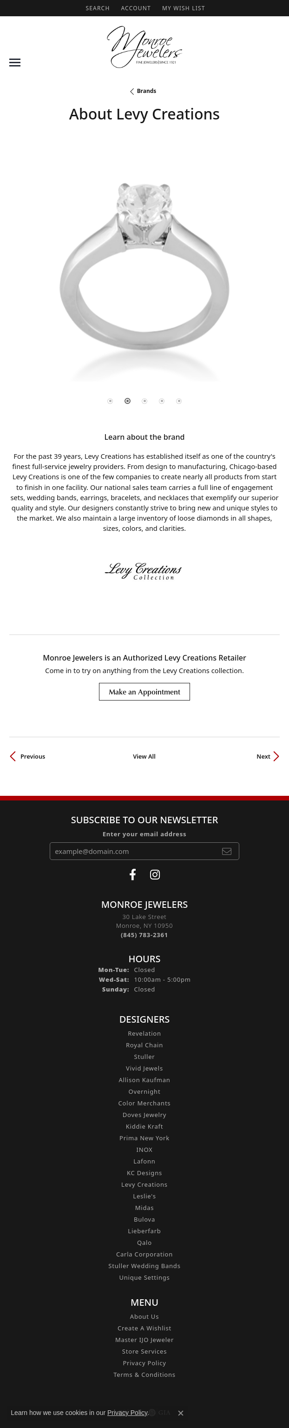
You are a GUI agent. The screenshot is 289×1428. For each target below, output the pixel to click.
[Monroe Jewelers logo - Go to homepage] (145, 47)
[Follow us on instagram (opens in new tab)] (154, 874)
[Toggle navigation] (15, 62)
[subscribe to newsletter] (227, 851)
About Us (144, 1316)
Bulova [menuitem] (144, 1219)
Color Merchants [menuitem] (144, 1103)
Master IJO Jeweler (144, 1339)
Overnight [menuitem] (145, 1091)
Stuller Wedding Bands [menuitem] (144, 1266)
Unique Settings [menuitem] (144, 1277)
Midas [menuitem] (144, 1207)
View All (144, 756)
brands (147, 91)
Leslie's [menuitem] (144, 1196)
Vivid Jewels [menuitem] (144, 1068)
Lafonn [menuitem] (144, 1161)
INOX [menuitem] (145, 1149)
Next (263, 756)
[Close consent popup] (181, 1413)
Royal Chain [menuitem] (144, 1045)
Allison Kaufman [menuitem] (144, 1080)
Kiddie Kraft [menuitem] (145, 1126)
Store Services (144, 1351)
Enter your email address (145, 834)
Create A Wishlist (144, 1328)
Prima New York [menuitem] (144, 1138)
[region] (144, 281)
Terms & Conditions (144, 1374)
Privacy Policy (144, 1363)
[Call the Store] (144, 935)
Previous (32, 756)
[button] (97, 8)
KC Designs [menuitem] (144, 1173)
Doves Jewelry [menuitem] (145, 1115)
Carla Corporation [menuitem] (144, 1254)
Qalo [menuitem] (144, 1242)
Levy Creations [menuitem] (144, 1184)
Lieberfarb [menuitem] (144, 1231)
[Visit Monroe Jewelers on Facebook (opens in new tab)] (133, 874)
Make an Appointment (144, 692)
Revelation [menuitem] (144, 1033)
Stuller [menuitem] (144, 1056)
